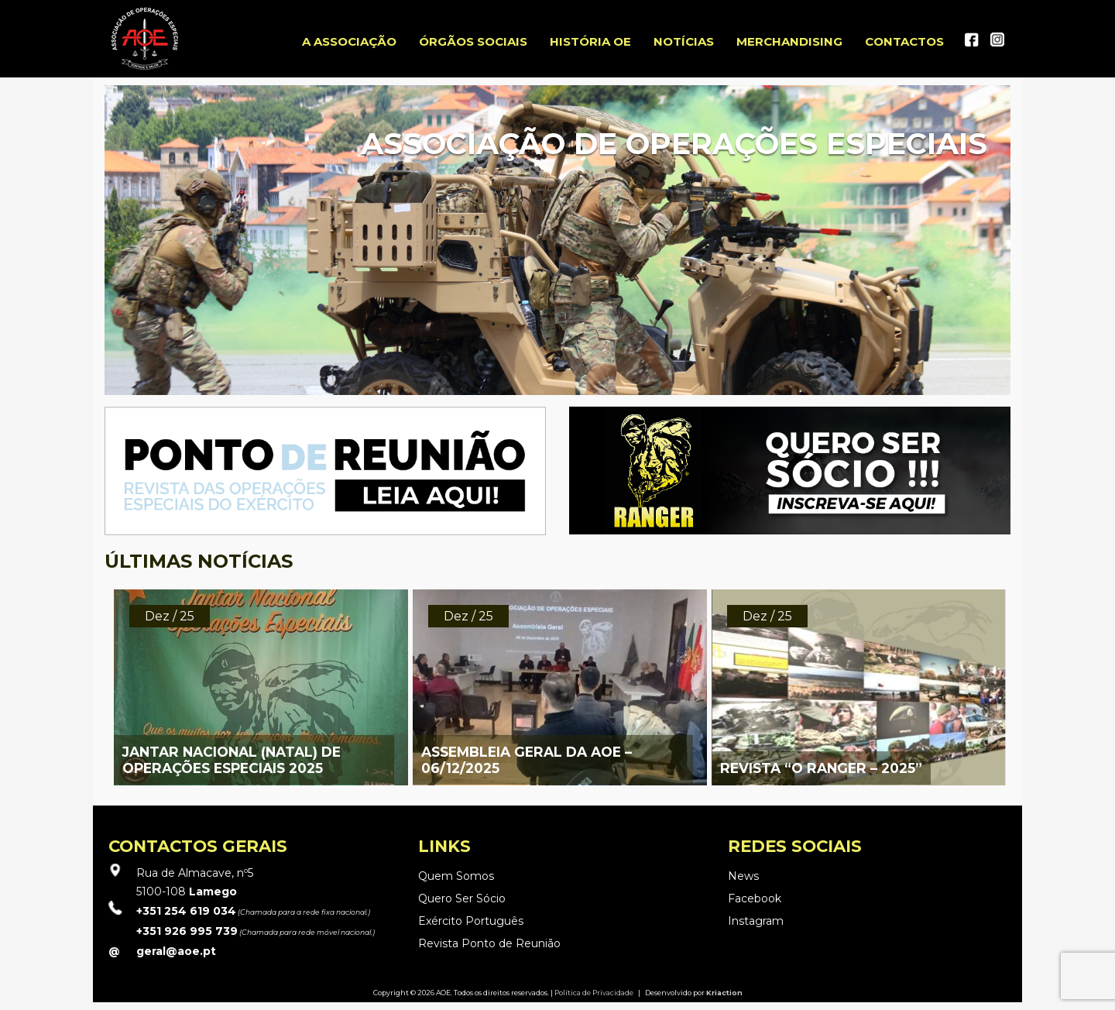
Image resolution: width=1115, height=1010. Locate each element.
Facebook (754, 898)
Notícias (684, 41)
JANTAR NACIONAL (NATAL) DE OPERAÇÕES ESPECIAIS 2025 (231, 760)
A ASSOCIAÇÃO (349, 41)
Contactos (904, 41)
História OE (590, 41)
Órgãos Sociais (473, 41)
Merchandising (789, 41)
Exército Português (470, 921)
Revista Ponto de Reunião (489, 943)
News (743, 876)
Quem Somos (456, 876)
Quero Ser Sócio (462, 898)
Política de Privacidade (593, 992)
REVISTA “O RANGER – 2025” (821, 768)
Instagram (756, 921)
